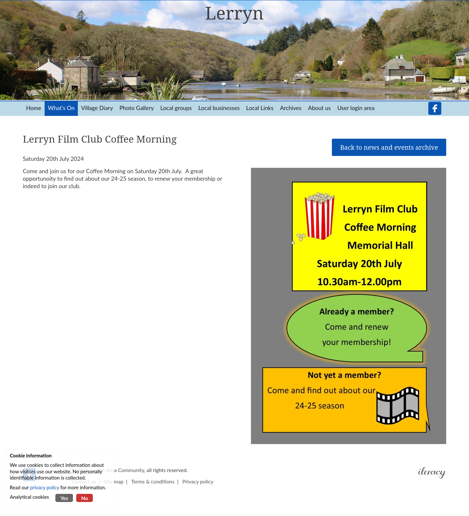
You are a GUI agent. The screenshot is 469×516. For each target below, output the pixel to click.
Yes (64, 498)
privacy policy (44, 487)
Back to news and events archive (389, 147)
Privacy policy (197, 481)
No (84, 498)
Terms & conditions (153, 481)
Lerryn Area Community (117, 470)
